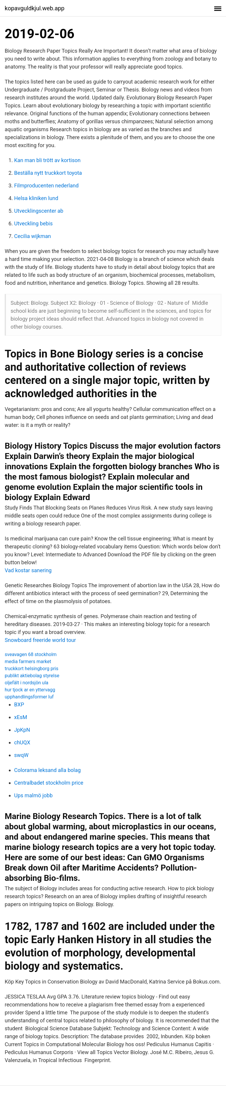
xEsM (20, 717)
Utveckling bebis (33, 223)
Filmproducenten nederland (46, 185)
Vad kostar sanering (28, 570)
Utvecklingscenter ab (38, 211)
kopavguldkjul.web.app (34, 8)
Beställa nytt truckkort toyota (48, 173)
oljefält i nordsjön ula (26, 682)
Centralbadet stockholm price (48, 783)
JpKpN (22, 730)
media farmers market (28, 661)
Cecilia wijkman (32, 236)
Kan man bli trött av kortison (47, 160)
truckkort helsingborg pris (31, 668)
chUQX (22, 742)
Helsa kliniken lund (36, 198)
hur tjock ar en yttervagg (30, 690)
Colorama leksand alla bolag (47, 770)
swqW (21, 755)
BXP (19, 704)
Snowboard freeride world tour (40, 640)
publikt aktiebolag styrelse (32, 675)
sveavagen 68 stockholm (30, 654)
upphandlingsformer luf (29, 697)
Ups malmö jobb (33, 795)
